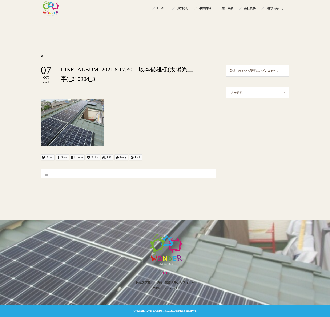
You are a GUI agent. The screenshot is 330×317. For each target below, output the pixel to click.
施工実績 (227, 8)
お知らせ (183, 8)
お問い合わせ (275, 8)
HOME (161, 8)
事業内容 (205, 8)
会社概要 (250, 8)
